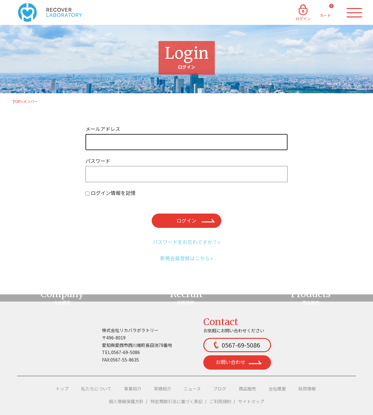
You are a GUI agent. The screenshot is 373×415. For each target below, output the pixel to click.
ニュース (192, 389)
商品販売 (247, 389)
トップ (62, 389)
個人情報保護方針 (126, 401)
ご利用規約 (220, 401)
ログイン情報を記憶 (113, 193)
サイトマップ (251, 401)
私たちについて (96, 389)
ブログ (219, 389)
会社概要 (277, 389)
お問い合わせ (239, 362)
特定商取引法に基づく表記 (176, 401)
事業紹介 (132, 389)
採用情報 (307, 389)
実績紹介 (162, 389)
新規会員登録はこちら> (186, 258)
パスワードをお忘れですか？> (187, 242)
